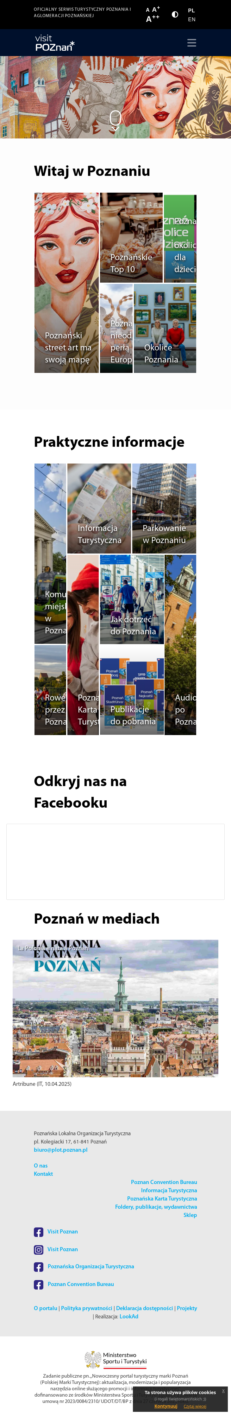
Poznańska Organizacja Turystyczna (84, 1267)
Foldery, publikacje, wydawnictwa (156, 1207)
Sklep (190, 1216)
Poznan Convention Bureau (164, 1183)
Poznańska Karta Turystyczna (162, 1199)
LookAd (129, 1317)
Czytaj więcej (195, 1406)
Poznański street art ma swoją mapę (68, 348)
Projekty (187, 1309)
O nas (41, 1166)
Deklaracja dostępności (144, 1309)
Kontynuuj (166, 1406)
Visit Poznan (56, 1232)
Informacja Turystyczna (169, 1191)
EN (192, 19)
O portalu (45, 1309)
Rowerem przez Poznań (62, 710)
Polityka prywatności (86, 1309)
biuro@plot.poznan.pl (61, 1150)
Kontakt (43, 1174)
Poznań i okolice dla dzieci (188, 245)
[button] (20, 862)
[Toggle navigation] (190, 42)
